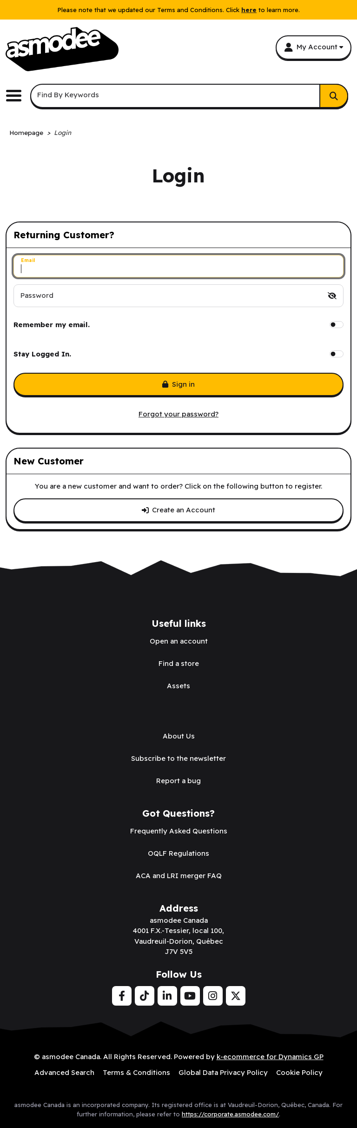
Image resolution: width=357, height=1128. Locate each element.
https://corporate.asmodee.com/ (230, 1114)
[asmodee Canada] (62, 49)
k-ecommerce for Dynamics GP (270, 1056)
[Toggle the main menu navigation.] (17, 95)
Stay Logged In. (42, 353)
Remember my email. (51, 324)
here (249, 9)
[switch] (332, 295)
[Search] (333, 96)
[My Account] (313, 47)
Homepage (26, 132)
